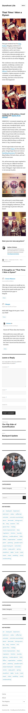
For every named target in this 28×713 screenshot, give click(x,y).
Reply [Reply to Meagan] (4, 317)
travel (4, 555)
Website (4, 404)
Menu (23, 5)
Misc (21, 259)
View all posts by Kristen (13, 254)
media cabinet (13, 536)
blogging (4, 261)
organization (11, 539)
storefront (6, 552)
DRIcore (4, 71)
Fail (18, 523)
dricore (9, 261)
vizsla (9, 555)
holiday (13, 527)
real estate (18, 546)
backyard (9, 511)
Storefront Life (8, 6)
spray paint (11, 549)
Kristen (6, 259)
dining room (19, 520)
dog (7, 523)
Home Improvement (9, 530)
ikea (18, 530)
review (5, 549)
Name (4, 390)
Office (4, 539)
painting (10, 542)
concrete (5, 517)
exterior (12, 523)
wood (21, 555)
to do (16, 552)
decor (4, 520)
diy (4, 523)
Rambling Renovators (8, 153)
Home (4, 694)
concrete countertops (16, 517)
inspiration (6, 533)
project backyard (8, 546)
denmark (10, 520)
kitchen (13, 533)
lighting (5, 536)
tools (21, 552)
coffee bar (19, 514)
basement (16, 511)
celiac (12, 514)
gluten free (6, 527)
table (12, 552)
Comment (5, 367)
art (3, 511)
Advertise (5, 705)
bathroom (6, 514)
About (4, 698)
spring (19, 549)
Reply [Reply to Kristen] (5, 348)
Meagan (7, 304)
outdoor (19, 539)
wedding (15, 555)
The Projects (6, 701)
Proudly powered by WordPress (18, 710)
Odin (21, 536)
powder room (18, 542)
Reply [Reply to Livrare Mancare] (4, 297)
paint (4, 542)
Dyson (13, 149)
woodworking (7, 558)
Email (4, 397)
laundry (19, 533)
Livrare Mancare (10, 279)
